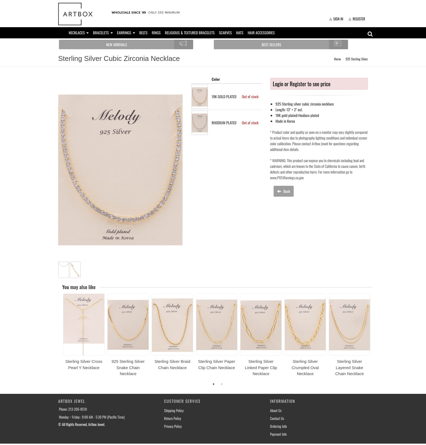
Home (337, 59)
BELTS (143, 32)
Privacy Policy (173, 426)
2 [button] (221, 384)
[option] (84, 333)
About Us (275, 410)
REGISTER (357, 18)
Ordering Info (278, 426)
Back (283, 191)
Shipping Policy (174, 410)
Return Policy (172, 418)
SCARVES (225, 32)
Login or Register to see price (301, 84)
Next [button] (376, 338)
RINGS (156, 32)
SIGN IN (336, 18)
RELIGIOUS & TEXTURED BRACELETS (190, 32)
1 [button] (213, 384)
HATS (239, 32)
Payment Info (278, 434)
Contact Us (277, 418)
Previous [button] (59, 338)
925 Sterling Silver (357, 59)
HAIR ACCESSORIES (261, 32)
